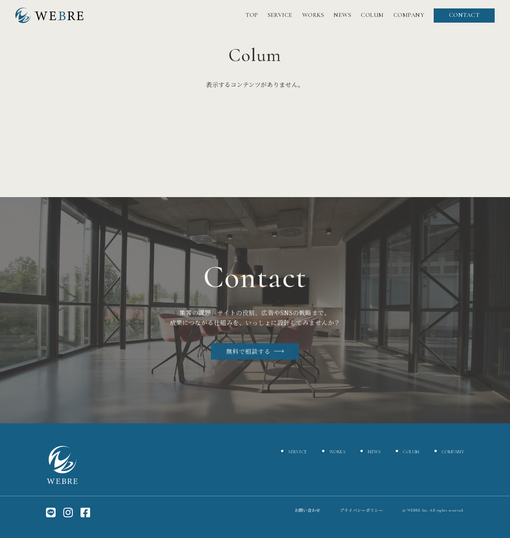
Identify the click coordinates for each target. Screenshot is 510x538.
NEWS (342, 15)
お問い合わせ (307, 510)
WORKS (313, 15)
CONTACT (464, 15)
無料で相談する (255, 353)
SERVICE (280, 15)
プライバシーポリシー (361, 510)
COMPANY (408, 15)
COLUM (372, 15)
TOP (251, 15)
